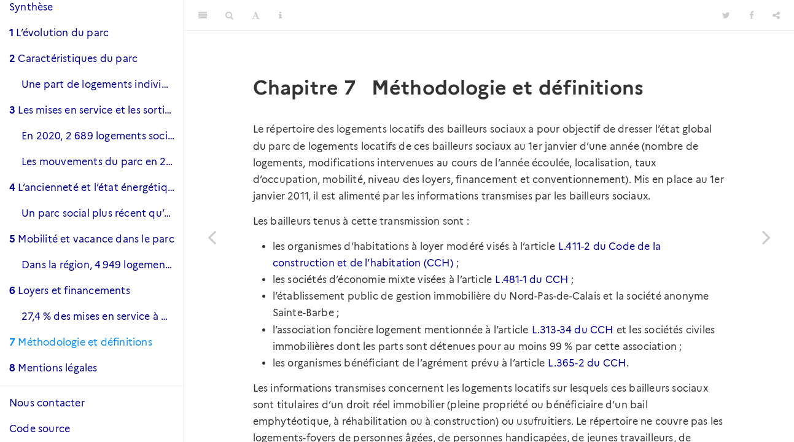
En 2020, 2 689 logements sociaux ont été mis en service (102, 136)
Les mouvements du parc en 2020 (102, 162)
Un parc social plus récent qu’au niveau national (102, 213)
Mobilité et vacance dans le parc (91, 239)
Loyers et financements (69, 291)
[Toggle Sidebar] (202, 15)
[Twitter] (726, 15)
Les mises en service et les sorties (91, 110)
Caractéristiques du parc (73, 58)
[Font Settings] (256, 15)
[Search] (229, 15)
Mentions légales (53, 368)
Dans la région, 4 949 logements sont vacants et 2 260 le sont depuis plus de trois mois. (102, 265)
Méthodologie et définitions (80, 342)
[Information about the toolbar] (280, 15)
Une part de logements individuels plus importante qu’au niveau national (102, 84)
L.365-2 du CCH (587, 363)
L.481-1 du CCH (531, 279)
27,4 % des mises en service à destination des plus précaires (102, 316)
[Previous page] (211, 236)
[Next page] (766, 236)
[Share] (776, 15)
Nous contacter (47, 403)
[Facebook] (751, 15)
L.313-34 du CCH (572, 330)
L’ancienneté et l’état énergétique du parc (96, 187)
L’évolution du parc (59, 33)
